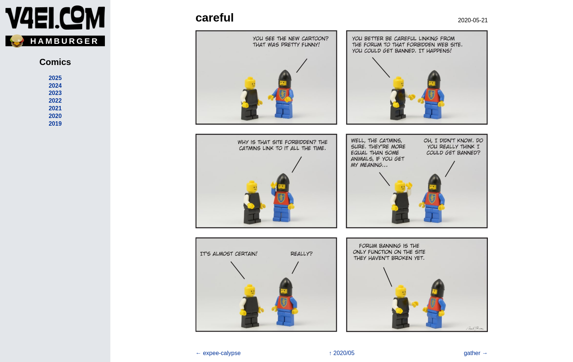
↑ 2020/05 (341, 353)
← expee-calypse (218, 353)
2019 (55, 124)
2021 (55, 108)
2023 (55, 93)
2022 (55, 101)
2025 (55, 78)
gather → (476, 353)
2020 (55, 116)
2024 (55, 86)
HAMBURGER (64, 41)
